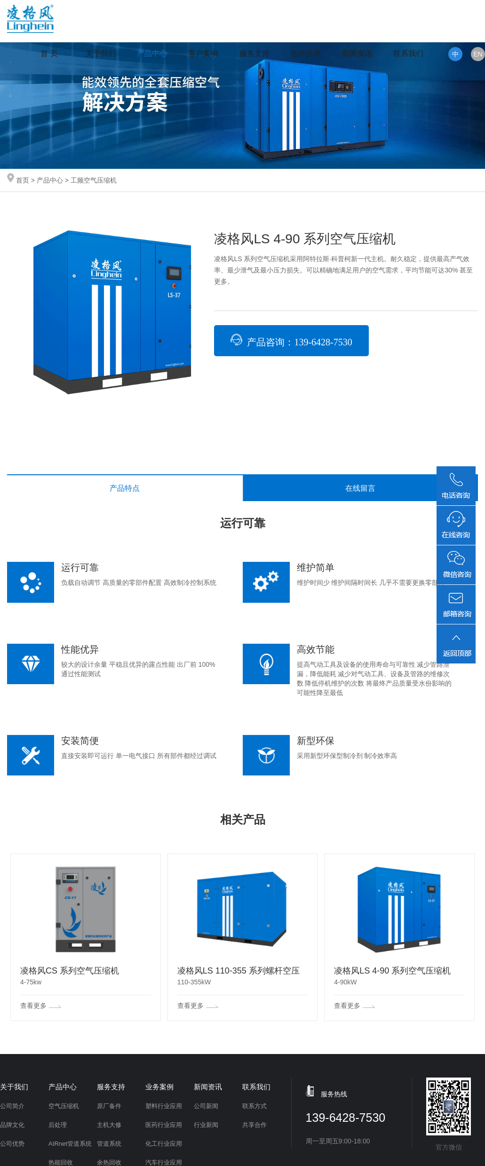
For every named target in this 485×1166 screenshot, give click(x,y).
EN (477, 54)
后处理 (57, 1124)
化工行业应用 (163, 1143)
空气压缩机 (63, 1106)
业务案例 (159, 1087)
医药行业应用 (163, 1124)
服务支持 (254, 53)
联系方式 (254, 1106)
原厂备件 (109, 1106)
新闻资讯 (357, 53)
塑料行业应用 (163, 1106)
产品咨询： (291, 340)
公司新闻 (206, 1106)
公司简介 (12, 1106)
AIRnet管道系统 (70, 1143)
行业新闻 (206, 1124)
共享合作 (254, 1124)
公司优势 (12, 1143)
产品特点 (125, 488)
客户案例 (203, 53)
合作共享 (306, 53)
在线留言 (360, 488)
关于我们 (101, 53)
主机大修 (109, 1124)
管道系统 (109, 1143)
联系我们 (408, 53)
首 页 (48, 53)
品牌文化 (12, 1124)
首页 (22, 180)
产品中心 (152, 53)
